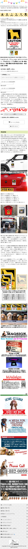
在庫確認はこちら (5, 74)
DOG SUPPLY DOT (5, 10)
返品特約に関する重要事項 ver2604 (10, 117)
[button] (16, 15)
